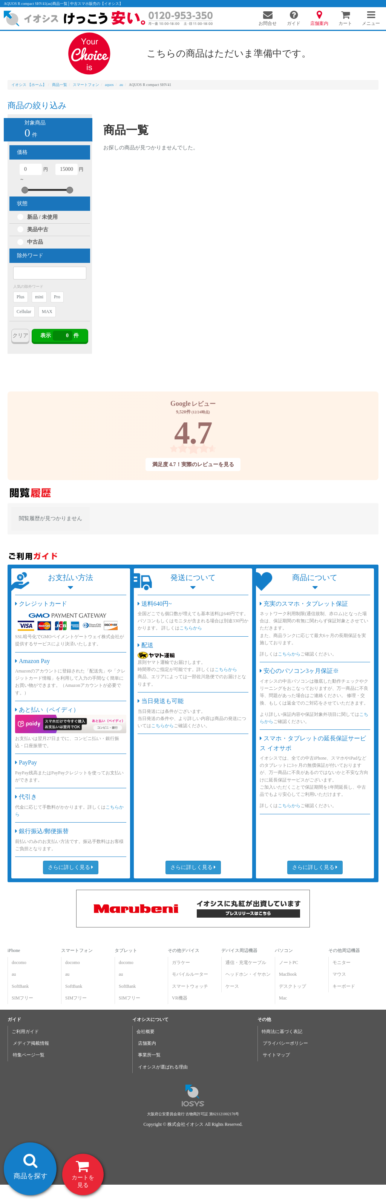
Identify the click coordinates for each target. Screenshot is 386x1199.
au (14, 974)
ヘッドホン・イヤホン (248, 974)
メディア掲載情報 (31, 1043)
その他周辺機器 (344, 950)
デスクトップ (292, 986)
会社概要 (145, 1031)
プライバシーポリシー (285, 1043)
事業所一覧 (149, 1055)
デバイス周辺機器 (239, 950)
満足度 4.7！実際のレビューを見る (193, 464)
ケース (232, 986)
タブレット (126, 950)
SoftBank (20, 986)
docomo (19, 962)
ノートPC (288, 962)
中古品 (35, 242)
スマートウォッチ (190, 986)
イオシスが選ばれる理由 (163, 1067)
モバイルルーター (190, 974)
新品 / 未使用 (42, 217)
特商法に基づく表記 (282, 1031)
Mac (283, 998)
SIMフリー (22, 998)
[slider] (24, 190)
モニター (341, 962)
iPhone (14, 950)
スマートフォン (77, 950)
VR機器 (179, 998)
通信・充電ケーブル (245, 962)
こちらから (190, 628)
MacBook (288, 974)
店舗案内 (147, 1043)
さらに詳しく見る (70, 867)
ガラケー (181, 962)
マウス (339, 974)
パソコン (284, 950)
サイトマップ (276, 1055)
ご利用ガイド (25, 1031)
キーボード (343, 986)
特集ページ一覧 (28, 1055)
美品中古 (37, 229)
